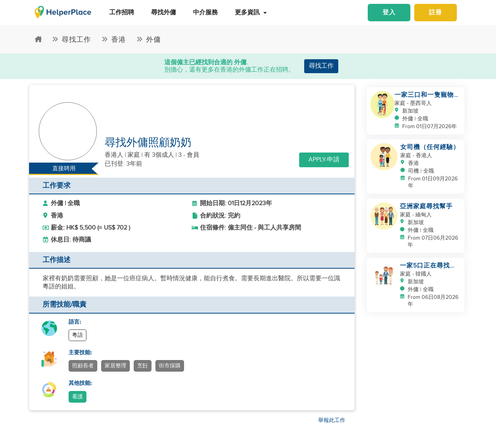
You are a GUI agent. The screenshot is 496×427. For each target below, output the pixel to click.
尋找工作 (321, 66)
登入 (389, 12)
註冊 (435, 12)
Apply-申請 (323, 159)
